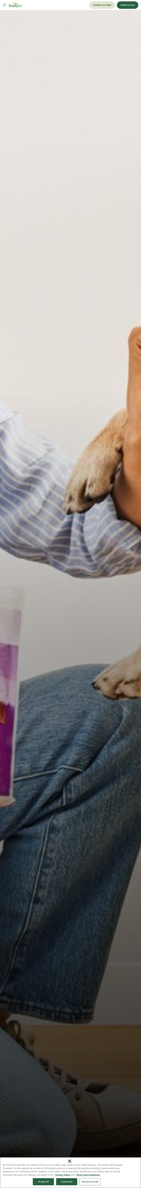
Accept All (43, 1181)
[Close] (69, 1161)
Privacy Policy (62, 1174)
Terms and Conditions (88, 1174)
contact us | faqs (102, 5)
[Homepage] (15, 5)
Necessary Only (90, 1181)
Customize (67, 1181)
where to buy (127, 5)
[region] (70, 1172)
